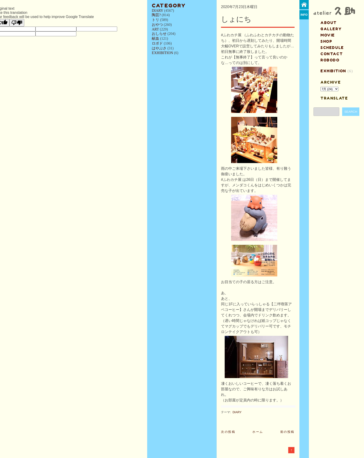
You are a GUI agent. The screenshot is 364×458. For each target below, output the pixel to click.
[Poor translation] (16, 23)
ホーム (257, 432)
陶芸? (156, 15)
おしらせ (159, 34)
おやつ (157, 25)
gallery (331, 29)
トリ (155, 20)
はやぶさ (159, 48)
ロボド (157, 43)
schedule (332, 47)
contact (331, 54)
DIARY (157, 10)
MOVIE (327, 35)
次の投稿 (228, 432)
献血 (155, 38)
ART (155, 29)
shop (326, 41)
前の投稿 (287, 432)
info (304, 14)
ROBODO (330, 60)
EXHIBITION (162, 53)
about (328, 22)
